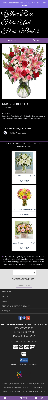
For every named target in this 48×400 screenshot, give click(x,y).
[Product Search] (24, 272)
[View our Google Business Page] (24, 319)
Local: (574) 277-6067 (24, 335)
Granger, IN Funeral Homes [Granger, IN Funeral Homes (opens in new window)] (13, 384)
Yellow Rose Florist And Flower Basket (20, 23)
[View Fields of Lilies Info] (24, 162)
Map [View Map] (23, 397)
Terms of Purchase (25, 391)
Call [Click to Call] (8, 397)
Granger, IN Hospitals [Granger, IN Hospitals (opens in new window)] (36, 384)
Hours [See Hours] (40, 397)
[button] (24, 360)
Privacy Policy (8, 391)
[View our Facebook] (20, 319)
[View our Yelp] (28, 319)
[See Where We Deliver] (24, 285)
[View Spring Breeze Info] (24, 229)
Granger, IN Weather (12, 387)
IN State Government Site (33, 387)
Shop (11, 40)
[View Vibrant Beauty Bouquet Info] (24, 196)
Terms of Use (40, 391)
